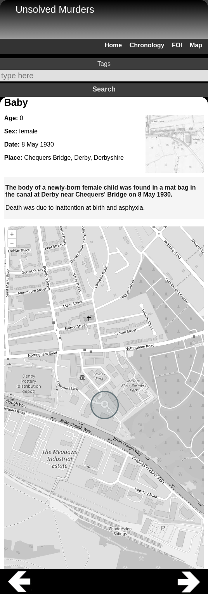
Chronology (147, 45)
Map (196, 45)
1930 (47, 144)
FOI (177, 45)
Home (113, 45)
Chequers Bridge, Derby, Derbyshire (74, 157)
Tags (104, 63)
